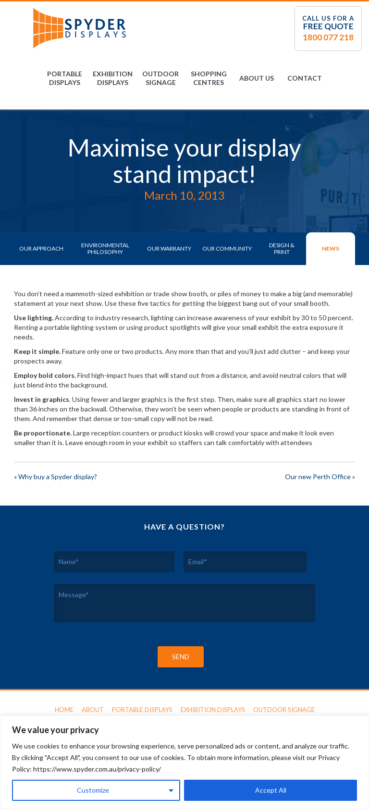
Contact (304, 78)
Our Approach (41, 248)
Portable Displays (64, 78)
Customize (93, 790)
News (330, 248)
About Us (256, 78)
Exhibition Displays (113, 78)
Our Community (227, 248)
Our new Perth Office (318, 476)
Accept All (270, 790)
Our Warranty (169, 248)
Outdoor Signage (160, 78)
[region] (184, 762)
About (93, 709)
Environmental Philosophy (105, 248)
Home (64, 709)
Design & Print (282, 248)
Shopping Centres (209, 78)
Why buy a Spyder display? (57, 476)
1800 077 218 (328, 37)
